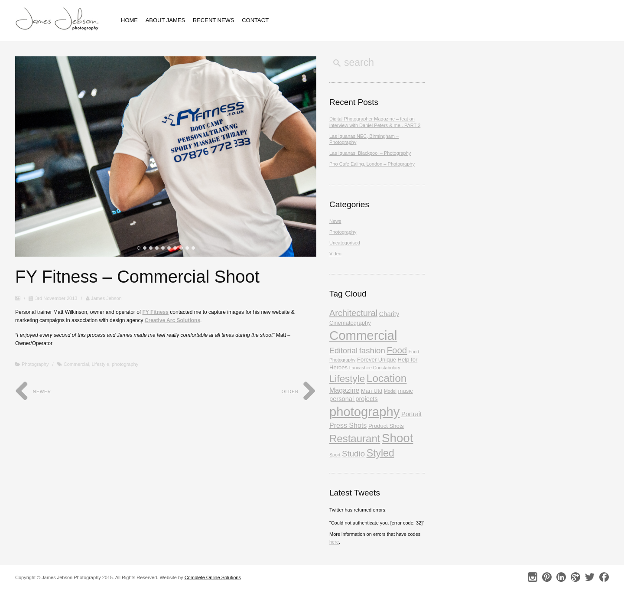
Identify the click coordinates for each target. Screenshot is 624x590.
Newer (33, 391)
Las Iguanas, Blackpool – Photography (370, 153)
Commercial (76, 364)
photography (125, 364)
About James (165, 20)
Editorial (343, 350)
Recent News (213, 20)
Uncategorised (344, 242)
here (334, 541)
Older (299, 391)
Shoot (397, 438)
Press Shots (348, 425)
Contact (255, 20)
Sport (334, 454)
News (335, 221)
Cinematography (350, 322)
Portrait (411, 414)
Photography (35, 364)
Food (397, 350)
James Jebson (104, 298)
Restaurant (354, 438)
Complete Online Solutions (213, 577)
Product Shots (386, 426)
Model (390, 391)
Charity (389, 313)
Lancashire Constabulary (374, 367)
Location (387, 378)
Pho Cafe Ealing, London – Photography (372, 163)
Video (335, 253)
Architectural (353, 313)
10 (193, 248)
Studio (353, 453)
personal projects (353, 398)
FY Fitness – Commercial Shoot (137, 276)
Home (129, 20)
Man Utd (371, 391)
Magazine (344, 390)
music (405, 391)
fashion (372, 350)
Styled (380, 453)
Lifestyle (100, 364)
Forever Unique (376, 359)
